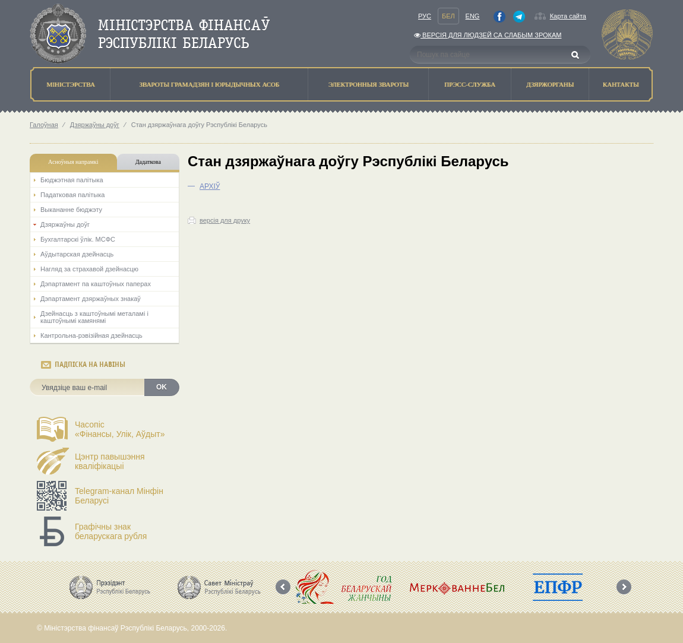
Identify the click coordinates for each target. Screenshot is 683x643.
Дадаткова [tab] (148, 162)
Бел (448, 16)
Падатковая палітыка (72, 194)
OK (161, 387)
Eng (473, 16)
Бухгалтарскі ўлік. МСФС (77, 239)
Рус (424, 16)
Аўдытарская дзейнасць (76, 254)
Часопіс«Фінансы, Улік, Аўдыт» (120, 429)
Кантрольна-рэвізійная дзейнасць (91, 335)
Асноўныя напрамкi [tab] (73, 162)
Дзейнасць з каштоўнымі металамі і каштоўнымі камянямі (94, 317)
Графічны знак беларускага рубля (111, 531)
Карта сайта (568, 16)
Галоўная (44, 124)
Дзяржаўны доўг (94, 124)
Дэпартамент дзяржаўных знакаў (90, 298)
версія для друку (225, 220)
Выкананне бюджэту (71, 209)
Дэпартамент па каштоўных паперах (95, 283)
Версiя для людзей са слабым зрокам (487, 35)
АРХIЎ (210, 186)
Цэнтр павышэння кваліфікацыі (110, 461)
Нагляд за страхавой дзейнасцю (89, 269)
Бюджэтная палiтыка (71, 179)
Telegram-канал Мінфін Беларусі (119, 495)
